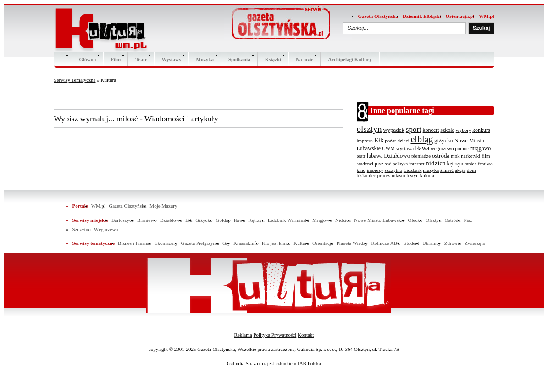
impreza (365, 140)
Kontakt (306, 335)
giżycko (443, 140)
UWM (388, 148)
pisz (379, 163)
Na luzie (304, 59)
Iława (422, 148)
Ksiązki (273, 59)
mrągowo (480, 148)
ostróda (440, 155)
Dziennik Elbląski (422, 16)
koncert (431, 130)
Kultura (301, 243)
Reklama (243, 335)
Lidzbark (413, 170)
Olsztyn (433, 220)
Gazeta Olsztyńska (378, 16)
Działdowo (397, 155)
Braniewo (147, 220)
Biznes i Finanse (134, 243)
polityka (400, 163)
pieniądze (421, 155)
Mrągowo (322, 220)
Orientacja (322, 243)
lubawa (375, 156)
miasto (398, 175)
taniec (470, 163)
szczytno (393, 170)
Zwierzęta (475, 243)
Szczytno (81, 229)
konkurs (481, 130)
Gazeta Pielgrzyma (200, 243)
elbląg (421, 139)
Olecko (415, 220)
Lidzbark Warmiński (288, 220)
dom (471, 170)
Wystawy (171, 59)
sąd (388, 163)
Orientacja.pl (460, 16)
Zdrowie (452, 243)
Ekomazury (166, 243)
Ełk (379, 140)
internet (417, 163)
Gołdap (223, 220)
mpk (455, 155)
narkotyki (470, 155)
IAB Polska (309, 363)
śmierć (447, 170)
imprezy (375, 170)
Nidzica (343, 220)
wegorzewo (442, 148)
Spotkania (239, 59)
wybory (463, 130)
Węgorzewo (106, 229)
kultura (427, 175)
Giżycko (203, 220)
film (486, 155)
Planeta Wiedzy (352, 243)
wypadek (393, 129)
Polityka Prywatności (274, 335)
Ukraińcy (431, 243)
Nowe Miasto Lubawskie (379, 220)
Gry (226, 243)
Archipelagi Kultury (349, 59)
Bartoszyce (122, 220)
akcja (460, 170)
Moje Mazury (163, 206)
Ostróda (453, 220)
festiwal (486, 163)
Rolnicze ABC (385, 243)
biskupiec (366, 175)
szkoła (447, 130)
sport (413, 129)
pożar (390, 140)
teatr (361, 155)
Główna (87, 59)
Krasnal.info (246, 243)
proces (383, 175)
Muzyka (205, 59)
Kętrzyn (256, 220)
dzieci (403, 140)
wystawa (405, 148)
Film (116, 59)
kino (361, 170)
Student (411, 243)
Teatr (141, 59)
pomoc (462, 148)
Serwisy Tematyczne (75, 80)
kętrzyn (455, 163)
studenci (365, 163)
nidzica (435, 163)
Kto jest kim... (276, 243)
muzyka (431, 170)
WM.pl (486, 16)
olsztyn (369, 129)
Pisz (468, 220)
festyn (412, 175)
